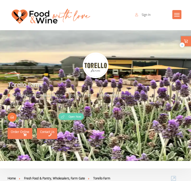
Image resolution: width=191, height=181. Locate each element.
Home (12, 178)
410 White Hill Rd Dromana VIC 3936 (35, 95)
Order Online (20, 134)
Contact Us (47, 134)
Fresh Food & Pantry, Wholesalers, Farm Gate (54, 178)
